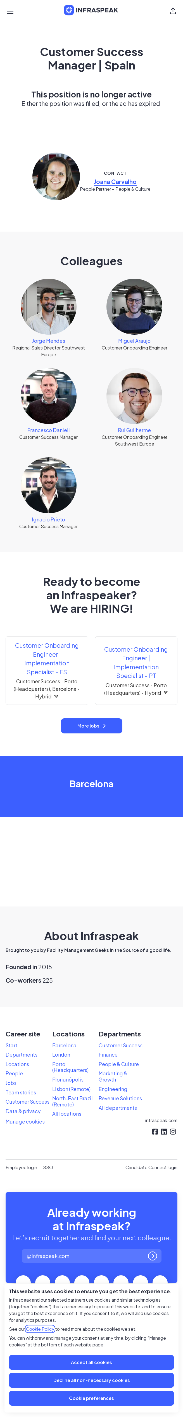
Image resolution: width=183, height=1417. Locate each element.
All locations (66, 1113)
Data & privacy (23, 1111)
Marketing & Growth (113, 1076)
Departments (21, 1054)
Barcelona (64, 1045)
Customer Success (27, 1101)
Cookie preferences (91, 1398)
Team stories (21, 1092)
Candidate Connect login (151, 1167)
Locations (17, 1064)
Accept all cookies (91, 1362)
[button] (173, 11)
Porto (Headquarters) (70, 1067)
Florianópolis (68, 1079)
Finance (108, 1054)
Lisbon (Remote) (71, 1089)
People (14, 1073)
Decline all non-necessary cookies (91, 1380)
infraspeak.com (161, 1120)
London (61, 1054)
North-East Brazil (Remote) (72, 1101)
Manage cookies (25, 1121)
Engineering (113, 1089)
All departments (118, 1107)
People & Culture (119, 1064)
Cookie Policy (40, 1329)
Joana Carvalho (115, 181)
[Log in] (152, 1255)
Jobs (11, 1083)
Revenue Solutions (120, 1098)
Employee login (21, 1167)
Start (11, 1045)
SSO (48, 1167)
